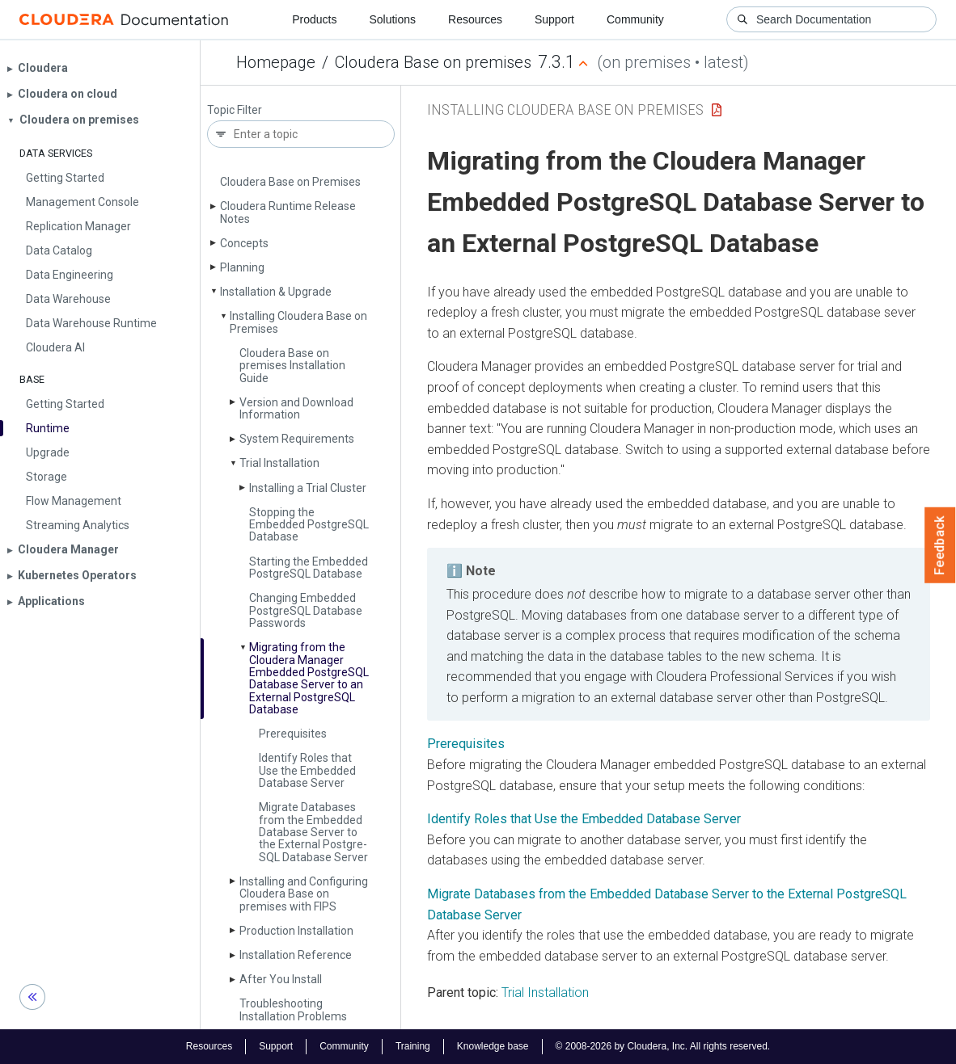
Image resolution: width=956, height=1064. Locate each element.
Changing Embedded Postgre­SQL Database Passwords (305, 610)
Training (413, 1046)
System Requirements (296, 438)
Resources (475, 19)
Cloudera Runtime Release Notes (288, 212)
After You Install (280, 979)
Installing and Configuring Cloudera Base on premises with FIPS (303, 894)
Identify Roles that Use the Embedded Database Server (307, 770)
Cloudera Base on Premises (290, 181)
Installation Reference (295, 954)
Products (314, 19)
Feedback (940, 545)
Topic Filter (234, 110)
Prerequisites (293, 733)
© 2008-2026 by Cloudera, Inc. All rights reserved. (663, 1046)
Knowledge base (493, 1046)
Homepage (275, 62)
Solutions (392, 19)
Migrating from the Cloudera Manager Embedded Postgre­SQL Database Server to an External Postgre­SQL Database (309, 678)
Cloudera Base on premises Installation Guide (292, 366)
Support (554, 19)
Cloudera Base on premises (433, 62)
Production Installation (296, 930)
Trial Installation (279, 462)
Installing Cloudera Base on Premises (298, 321)
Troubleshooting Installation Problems (293, 1009)
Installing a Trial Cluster (307, 488)
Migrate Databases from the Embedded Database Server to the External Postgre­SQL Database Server (313, 832)
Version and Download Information (296, 408)
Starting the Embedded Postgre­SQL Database (308, 567)
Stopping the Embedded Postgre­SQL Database (309, 525)
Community (635, 19)
